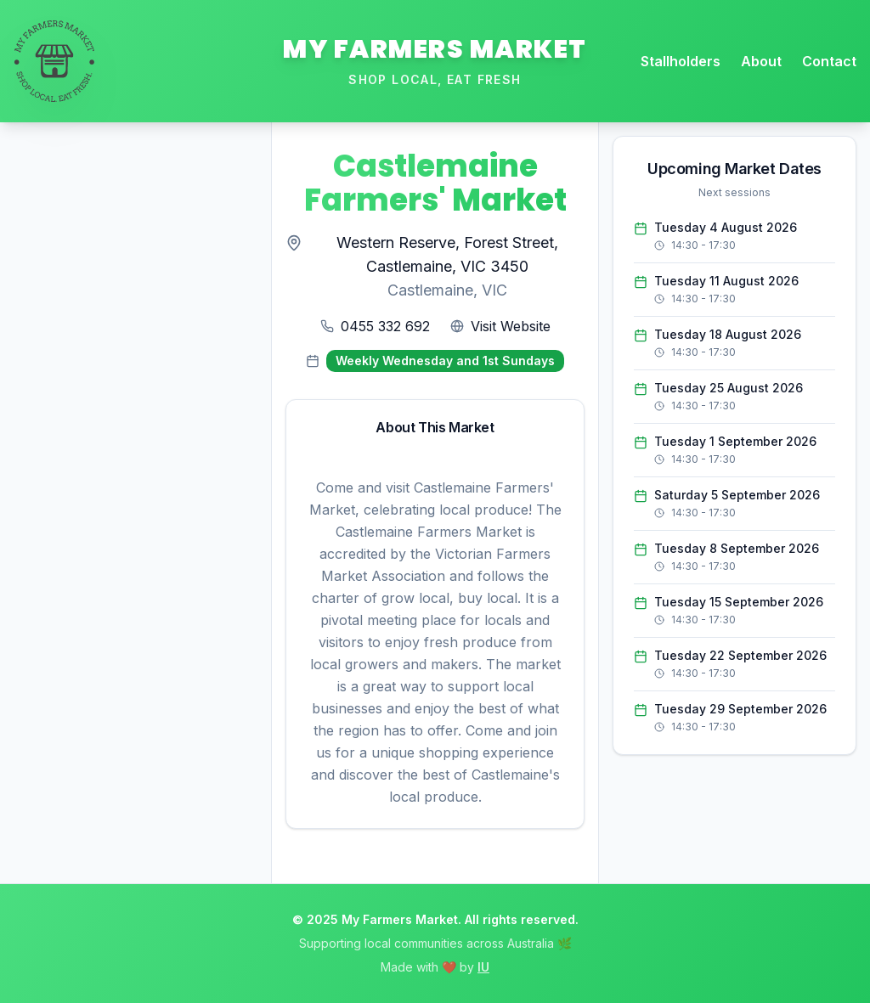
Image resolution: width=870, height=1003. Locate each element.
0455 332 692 (385, 326)
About (761, 61)
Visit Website (511, 326)
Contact (829, 61)
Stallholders (680, 61)
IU (483, 967)
